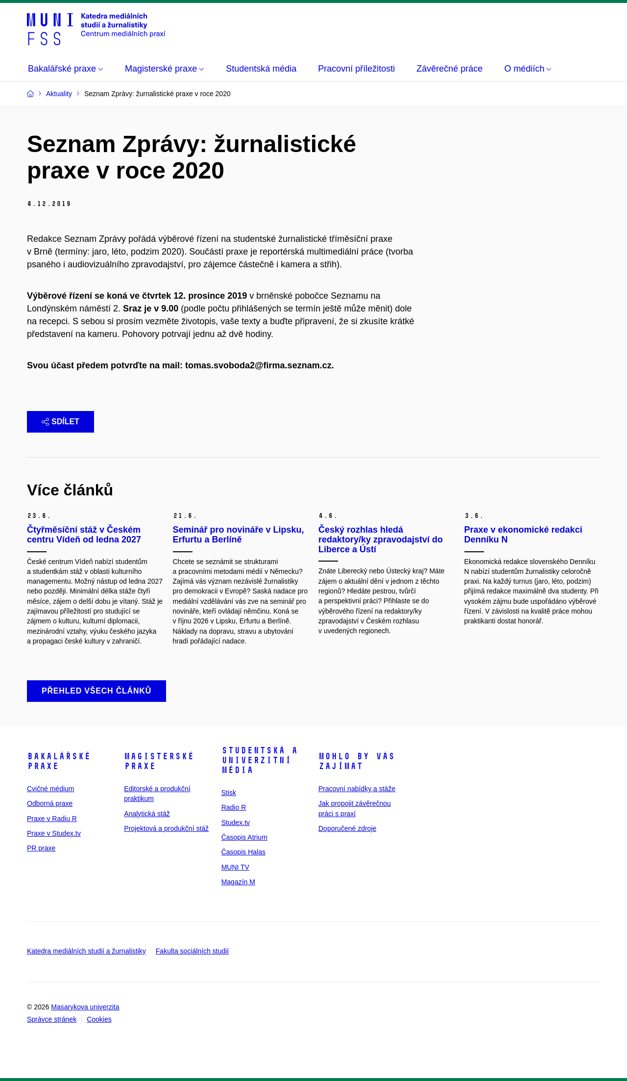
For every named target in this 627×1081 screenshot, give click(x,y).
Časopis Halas (243, 852)
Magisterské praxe (159, 761)
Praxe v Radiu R (52, 819)
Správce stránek (51, 1019)
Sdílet (60, 421)
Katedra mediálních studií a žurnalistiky (86, 951)
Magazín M (238, 882)
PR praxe (41, 848)
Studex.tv (235, 822)
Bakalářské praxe (59, 761)
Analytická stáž (146, 814)
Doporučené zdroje (347, 828)
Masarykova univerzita (85, 1007)
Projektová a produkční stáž (166, 828)
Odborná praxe (49, 803)
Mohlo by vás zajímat (356, 761)
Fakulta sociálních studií (192, 951)
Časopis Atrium (244, 837)
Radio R (233, 807)
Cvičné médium (50, 789)
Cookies (99, 1019)
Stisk (228, 793)
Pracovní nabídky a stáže (356, 789)
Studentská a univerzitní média (259, 760)
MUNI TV (235, 867)
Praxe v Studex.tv (54, 833)
